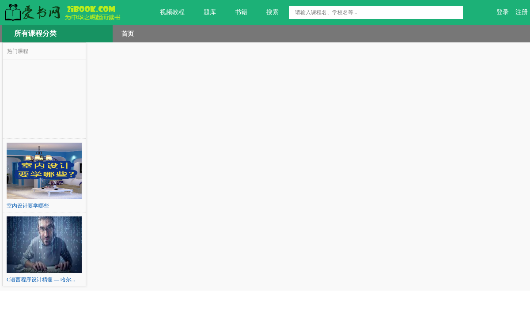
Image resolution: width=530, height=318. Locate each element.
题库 (204, 12)
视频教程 (167, 12)
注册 (521, 12)
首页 (127, 33)
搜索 (267, 12)
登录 (502, 12)
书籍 (236, 12)
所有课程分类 (35, 33)
